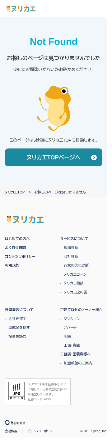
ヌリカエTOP (15, 192)
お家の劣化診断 (76, 265)
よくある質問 (15, 247)
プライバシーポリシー (41, 431)
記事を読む (17, 336)
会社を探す (17, 319)
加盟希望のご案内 (78, 363)
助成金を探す (19, 327)
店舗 (67, 336)
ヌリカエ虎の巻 (75, 292)
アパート (70, 327)
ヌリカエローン (75, 274)
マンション (72, 319)
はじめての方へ (17, 239)
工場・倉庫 (72, 345)
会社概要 (11, 431)
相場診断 (71, 247)
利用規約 (12, 265)
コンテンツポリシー (20, 256)
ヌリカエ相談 (74, 283)
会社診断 (71, 256)
